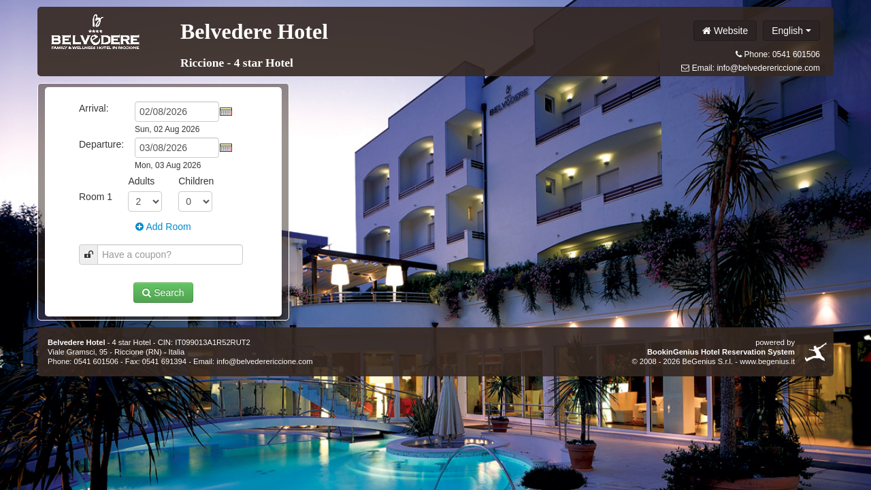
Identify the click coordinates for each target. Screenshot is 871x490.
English (791, 30)
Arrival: (94, 108)
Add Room (163, 226)
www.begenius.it (767, 361)
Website (725, 30)
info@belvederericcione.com (768, 68)
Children (196, 181)
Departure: (101, 144)
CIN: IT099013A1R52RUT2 (204, 342)
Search (163, 292)
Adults (141, 181)
